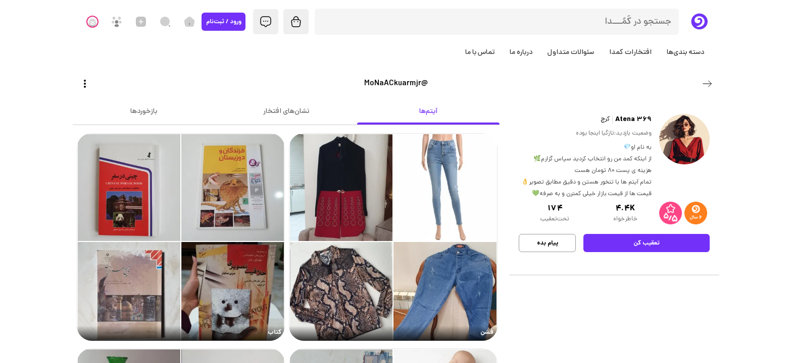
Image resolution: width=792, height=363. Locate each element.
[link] (393, 237)
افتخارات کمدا (630, 52)
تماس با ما (480, 52)
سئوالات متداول (571, 52)
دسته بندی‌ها (685, 52)
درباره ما (521, 52)
